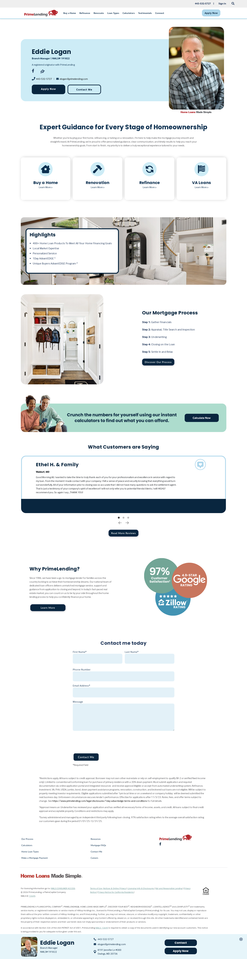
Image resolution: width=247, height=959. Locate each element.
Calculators (26, 845)
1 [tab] (118, 517)
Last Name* (132, 651)
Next (127, 522)
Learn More (48, 607)
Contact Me (84, 89)
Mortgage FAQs (98, 845)
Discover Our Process (158, 361)
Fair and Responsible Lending (169, 888)
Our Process (27, 839)
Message (78, 701)
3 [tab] (128, 517)
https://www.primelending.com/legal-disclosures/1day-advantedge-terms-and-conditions (99, 800)
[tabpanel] (123, 484)
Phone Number (82, 669)
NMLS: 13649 (101, 927)
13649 (32, 896)
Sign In (222, 3)
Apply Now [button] (181, 951)
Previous (120, 522)
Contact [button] (181, 943)
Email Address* (81, 685)
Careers (94, 858)
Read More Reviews (123, 533)
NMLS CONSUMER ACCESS (63, 888)
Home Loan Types (30, 851)
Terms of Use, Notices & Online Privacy (108, 888)
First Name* (80, 651)
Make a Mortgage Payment (34, 858)
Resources (96, 839)
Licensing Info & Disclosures (141, 888)
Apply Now (48, 89)
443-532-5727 (44, 78)
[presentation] (97, 740)
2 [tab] (123, 517)
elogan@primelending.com (74, 78)
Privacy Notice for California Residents (116, 892)
